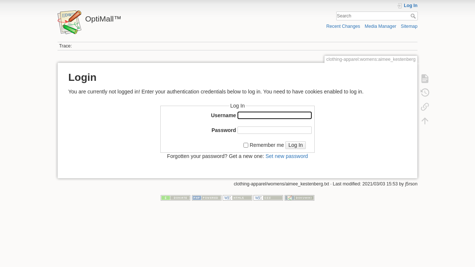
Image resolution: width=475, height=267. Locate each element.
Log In (295, 145)
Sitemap (409, 26)
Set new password (286, 156)
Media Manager (380, 26)
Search (413, 16)
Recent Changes (343, 26)
